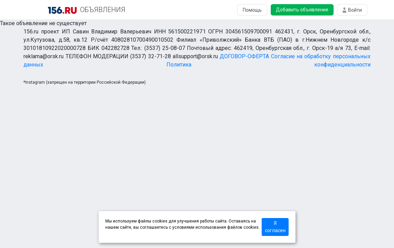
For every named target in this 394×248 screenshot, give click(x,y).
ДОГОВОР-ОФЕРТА (244, 56)
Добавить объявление (302, 9)
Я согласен (275, 226)
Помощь (252, 10)
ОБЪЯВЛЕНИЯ (102, 10)
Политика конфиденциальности (268, 64)
